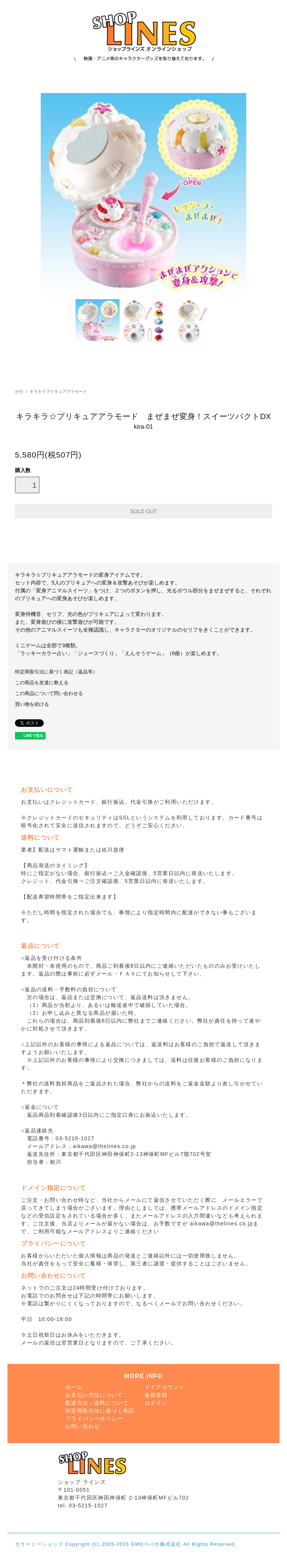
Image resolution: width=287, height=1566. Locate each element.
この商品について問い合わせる (49, 693)
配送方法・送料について (97, 1403)
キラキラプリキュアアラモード (58, 391)
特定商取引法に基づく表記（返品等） (56, 672)
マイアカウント (165, 1387)
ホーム (74, 1387)
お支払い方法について (94, 1395)
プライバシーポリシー (94, 1418)
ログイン (156, 1403)
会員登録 (156, 1395)
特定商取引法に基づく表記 (100, 1411)
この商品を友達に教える (41, 682)
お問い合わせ (82, 1426)
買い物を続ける (32, 704)
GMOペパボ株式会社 (156, 1544)
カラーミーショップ (39, 1544)
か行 (19, 391)
